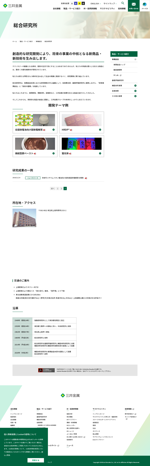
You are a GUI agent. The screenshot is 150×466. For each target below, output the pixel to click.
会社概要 (13, 420)
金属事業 (115, 91)
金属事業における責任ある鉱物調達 (47, 425)
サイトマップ (109, 3)
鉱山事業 (96, 434)
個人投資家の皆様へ (73, 428)
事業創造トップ (119, 64)
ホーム (14, 41)
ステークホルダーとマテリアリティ (104, 420)
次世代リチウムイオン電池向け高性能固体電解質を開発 (64, 178)
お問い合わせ (133, 8)
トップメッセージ (16, 414)
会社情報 (56, 8)
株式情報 (69, 417)
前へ (52, 188)
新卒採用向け (129, 414)
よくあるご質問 (72, 434)
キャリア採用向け (131, 417)
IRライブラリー (72, 420)
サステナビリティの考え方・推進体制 (105, 417)
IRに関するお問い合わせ (75, 437)
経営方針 (69, 414)
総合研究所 (118, 70)
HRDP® (67, 130)
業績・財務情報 (72, 423)
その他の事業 (117, 96)
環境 (94, 425)
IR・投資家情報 (90, 8)
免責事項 (69, 440)
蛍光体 (66, 154)
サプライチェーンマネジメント (103, 437)
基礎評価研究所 (118, 80)
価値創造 (96, 423)
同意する (35, 460)
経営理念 (13, 417)
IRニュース (70, 431)
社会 (94, 428)
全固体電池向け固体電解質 (30, 130)
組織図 (12, 425)
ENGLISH (95, 3)
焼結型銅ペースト (25, 154)
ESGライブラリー (98, 440)
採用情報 (122, 8)
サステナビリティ (107, 8)
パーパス (145, 8)
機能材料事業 (117, 85)
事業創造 (39, 41)
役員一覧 (13, 423)
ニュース (70, 445)
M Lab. (118, 75)
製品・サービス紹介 (72, 8)
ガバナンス (96, 431)
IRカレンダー (71, 425)
